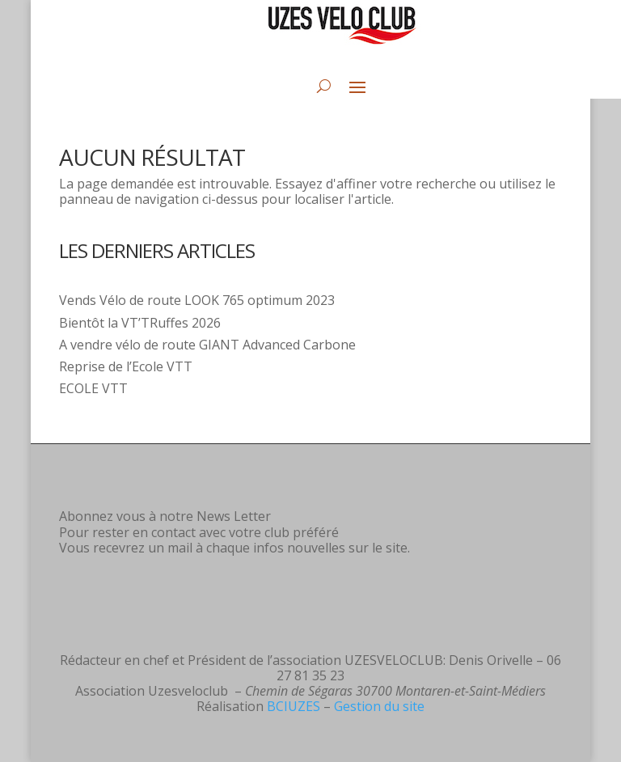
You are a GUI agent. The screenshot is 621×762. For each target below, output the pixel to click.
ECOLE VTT (93, 388)
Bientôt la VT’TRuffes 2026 (140, 323)
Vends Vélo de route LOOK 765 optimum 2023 (197, 300)
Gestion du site (379, 706)
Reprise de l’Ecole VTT (125, 366)
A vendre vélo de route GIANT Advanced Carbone (207, 344)
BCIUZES (293, 706)
